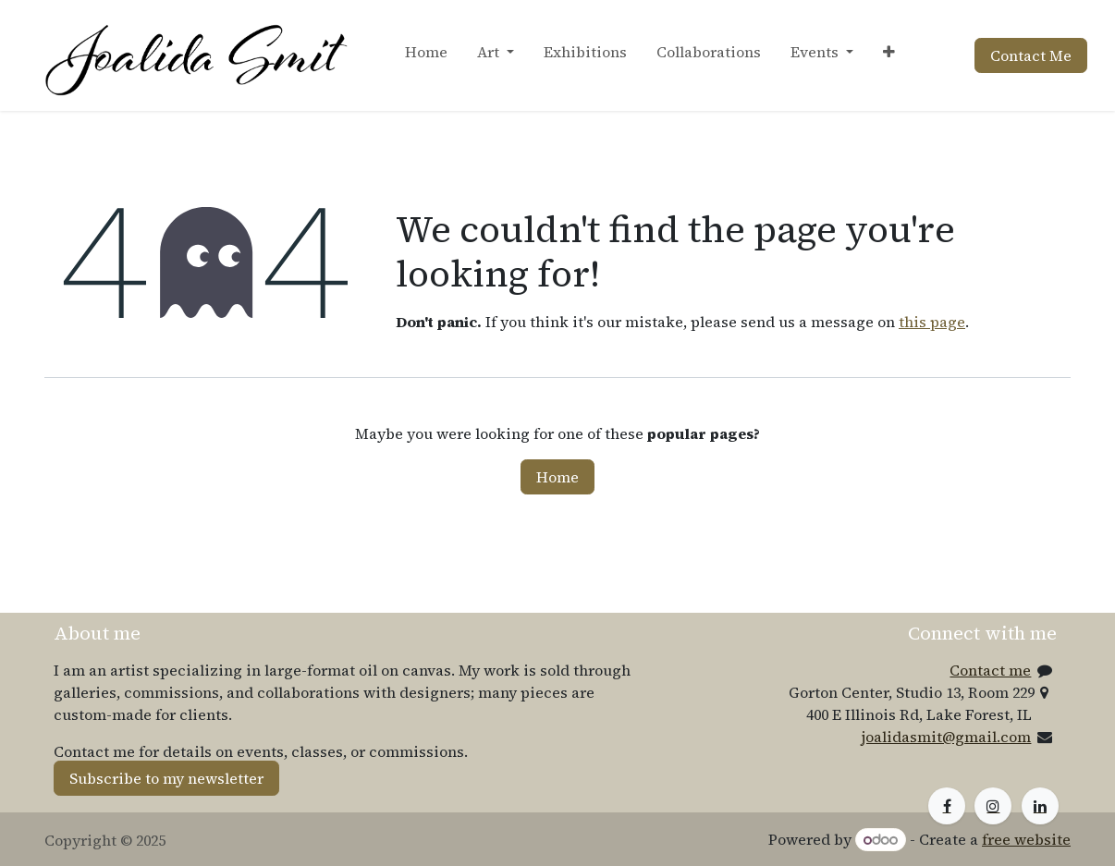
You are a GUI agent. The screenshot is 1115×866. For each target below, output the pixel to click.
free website (1026, 839)
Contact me (990, 670)
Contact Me (1031, 55)
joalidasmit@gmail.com (946, 736)
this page (932, 321)
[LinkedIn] (1040, 805)
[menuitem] (426, 55)
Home (557, 477)
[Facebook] (946, 805)
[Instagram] (992, 805)
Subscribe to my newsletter (166, 778)
